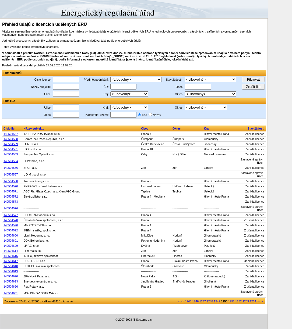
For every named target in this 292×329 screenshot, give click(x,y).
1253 (245, 301)
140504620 (10, 276)
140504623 (10, 281)
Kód (144, 115)
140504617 (10, 261)
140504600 (10, 235)
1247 (202, 301)
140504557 (10, 133)
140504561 (10, 149)
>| (262, 301)
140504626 (10, 286)
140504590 (10, 225)
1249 (217, 301)
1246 (195, 301)
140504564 (10, 161)
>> (258, 301)
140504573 (10, 201)
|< (179, 301)
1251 (231, 301)
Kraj (206, 128)
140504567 (10, 174)
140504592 (10, 230)
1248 (210, 301)
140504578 (10, 220)
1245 (188, 301)
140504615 (10, 256)
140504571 (10, 191)
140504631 (10, 293)
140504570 (10, 186)
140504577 (10, 215)
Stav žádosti (256, 128)
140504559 (10, 144)
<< (182, 301)
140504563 (10, 154)
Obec (145, 128)
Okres (177, 128)
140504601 (10, 240)
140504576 (10, 208)
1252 (238, 301)
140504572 (10, 196)
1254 (253, 301)
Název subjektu (33, 128)
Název (157, 115)
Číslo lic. (9, 128)
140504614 (10, 250)
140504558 (10, 139)
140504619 (10, 271)
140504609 (10, 245)
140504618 (10, 266)
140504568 (10, 181)
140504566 (10, 167)
